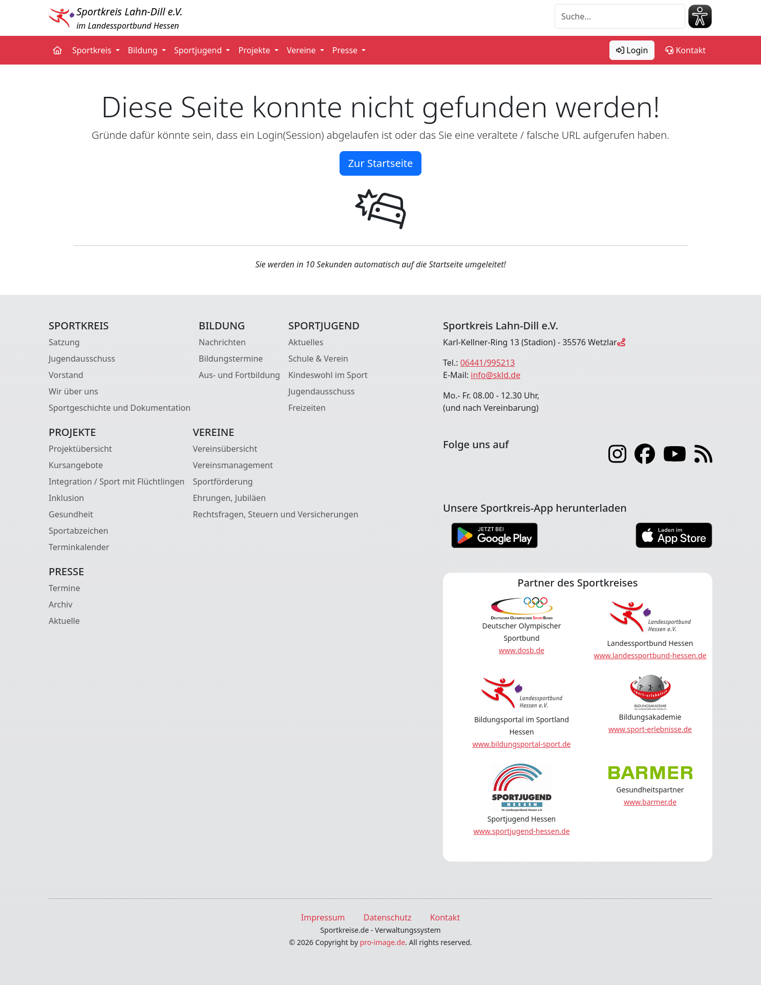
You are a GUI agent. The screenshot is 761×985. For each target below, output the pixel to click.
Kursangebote (76, 465)
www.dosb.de (521, 650)
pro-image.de (382, 942)
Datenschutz (388, 917)
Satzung (64, 342)
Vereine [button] (302, 50)
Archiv (60, 604)
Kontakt (685, 50)
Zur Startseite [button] (380, 163)
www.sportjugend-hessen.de (521, 831)
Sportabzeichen (79, 530)
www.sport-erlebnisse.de (650, 729)
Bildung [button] (144, 50)
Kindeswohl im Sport (328, 375)
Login (632, 50)
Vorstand (66, 375)
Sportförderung (222, 481)
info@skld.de (495, 375)
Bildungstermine (231, 358)
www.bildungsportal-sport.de (521, 744)
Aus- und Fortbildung (239, 375)
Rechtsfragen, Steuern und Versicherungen (275, 514)
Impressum (323, 917)
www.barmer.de (650, 802)
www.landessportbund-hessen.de (650, 655)
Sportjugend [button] (199, 50)
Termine (64, 588)
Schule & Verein (318, 358)
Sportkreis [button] (93, 50)
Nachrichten (222, 342)
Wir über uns (73, 391)
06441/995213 (487, 362)
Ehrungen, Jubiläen (229, 498)
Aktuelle (64, 620)
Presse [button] (346, 50)
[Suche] (620, 16)
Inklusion (66, 498)
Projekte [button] (255, 50)
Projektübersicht (80, 448)
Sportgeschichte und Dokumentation (120, 407)
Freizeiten (307, 407)
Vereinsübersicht (225, 448)
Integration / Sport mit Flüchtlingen (116, 481)
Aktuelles (305, 342)
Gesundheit (71, 514)
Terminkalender (79, 547)
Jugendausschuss (82, 358)
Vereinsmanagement (233, 465)
